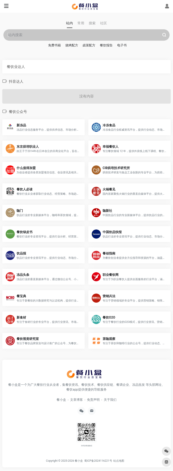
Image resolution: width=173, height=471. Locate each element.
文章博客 (76, 399)
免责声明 (93, 399)
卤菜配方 (89, 45)
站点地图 (119, 460)
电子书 (122, 45)
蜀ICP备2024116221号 (98, 460)
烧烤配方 (71, 45)
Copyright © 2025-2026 (60, 460)
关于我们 (110, 399)
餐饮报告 (106, 45)
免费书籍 (54, 45)
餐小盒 (61, 399)
